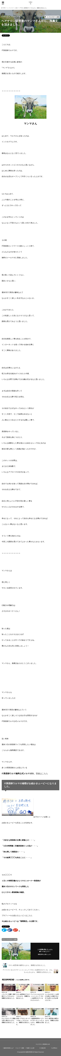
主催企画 (43, 1048)
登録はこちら (42, 773)
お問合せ (54, 1048)
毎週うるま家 (30, 1048)
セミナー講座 (20, 1048)
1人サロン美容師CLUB (43, 1044)
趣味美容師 (29, 1052)
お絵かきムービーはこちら (22, 915)
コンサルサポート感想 (10, 939)
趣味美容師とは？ (9, 1048)
